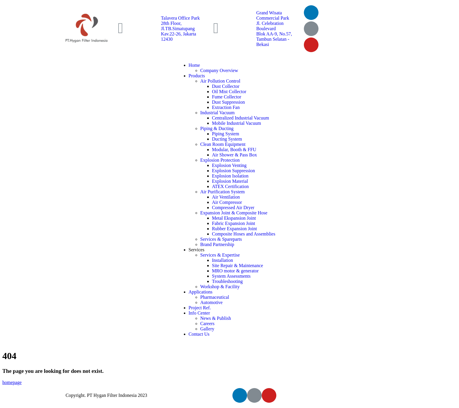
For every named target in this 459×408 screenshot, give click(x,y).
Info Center (199, 312)
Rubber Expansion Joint (234, 228)
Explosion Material (230, 181)
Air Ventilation (226, 196)
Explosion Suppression (233, 170)
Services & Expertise (220, 254)
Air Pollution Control (220, 80)
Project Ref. (200, 307)
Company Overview (219, 70)
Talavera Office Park (180, 18)
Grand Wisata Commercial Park (272, 15)
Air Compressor (227, 202)
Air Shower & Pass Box (234, 154)
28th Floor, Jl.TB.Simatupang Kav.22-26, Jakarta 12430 (178, 31)
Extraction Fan (226, 107)
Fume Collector (226, 96)
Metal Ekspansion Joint (234, 218)
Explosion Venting (229, 165)
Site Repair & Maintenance (237, 265)
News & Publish (215, 318)
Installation (222, 260)
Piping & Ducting (217, 128)
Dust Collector (225, 86)
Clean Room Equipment (223, 144)
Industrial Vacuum (217, 112)
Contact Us (199, 334)
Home (194, 65)
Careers (207, 323)
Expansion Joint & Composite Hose (233, 212)
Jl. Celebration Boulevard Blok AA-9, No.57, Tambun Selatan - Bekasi (274, 34)
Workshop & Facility (220, 286)
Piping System (225, 133)
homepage (12, 382)
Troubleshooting (227, 281)
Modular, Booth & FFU (234, 149)
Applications (201, 291)
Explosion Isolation (230, 175)
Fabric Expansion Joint (233, 223)
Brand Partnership (217, 244)
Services (196, 249)
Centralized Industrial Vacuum (240, 117)
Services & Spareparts (221, 239)
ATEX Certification (230, 186)
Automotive (211, 302)
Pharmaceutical (214, 297)
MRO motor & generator (235, 270)
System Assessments (231, 276)
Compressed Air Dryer (233, 207)
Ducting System (227, 138)
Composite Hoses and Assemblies (243, 233)
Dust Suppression (228, 102)
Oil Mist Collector (229, 91)
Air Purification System (222, 191)
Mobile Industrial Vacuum (236, 123)
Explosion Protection (220, 160)
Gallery (207, 328)
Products (197, 75)
